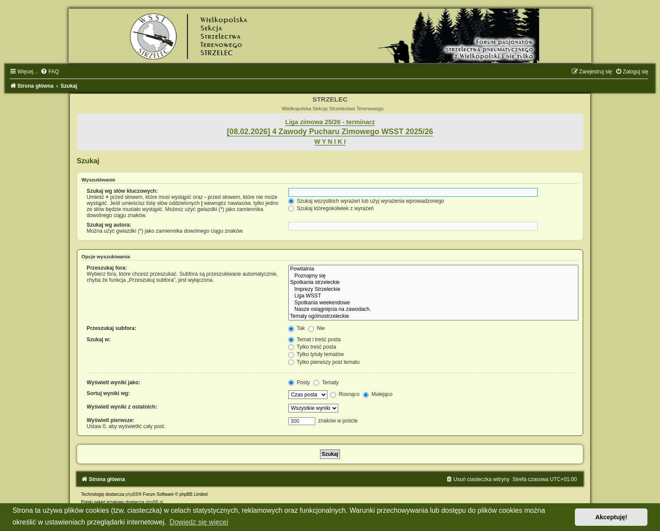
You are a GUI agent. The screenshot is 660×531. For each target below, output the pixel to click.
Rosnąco (345, 394)
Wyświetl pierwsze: (111, 420)
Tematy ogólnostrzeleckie (433, 316)
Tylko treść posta (312, 347)
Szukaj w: (99, 339)
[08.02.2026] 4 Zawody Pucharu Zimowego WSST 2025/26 (330, 131)
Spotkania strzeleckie (433, 282)
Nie (316, 328)
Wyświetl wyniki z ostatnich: (122, 407)
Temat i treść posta (314, 339)
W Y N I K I (330, 141)
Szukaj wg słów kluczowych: (122, 191)
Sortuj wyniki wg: (108, 393)
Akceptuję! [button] (611, 517)
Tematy (326, 382)
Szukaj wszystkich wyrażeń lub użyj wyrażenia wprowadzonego (366, 201)
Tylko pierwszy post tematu (324, 362)
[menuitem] (49, 72)
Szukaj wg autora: (109, 225)
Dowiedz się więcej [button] (198, 522)
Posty (299, 382)
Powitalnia (433, 269)
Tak (296, 328)
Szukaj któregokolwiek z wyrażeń (331, 208)
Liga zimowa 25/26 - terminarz (330, 122)
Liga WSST (433, 296)
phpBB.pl (154, 502)
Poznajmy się (433, 276)
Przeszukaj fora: (107, 268)
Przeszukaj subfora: (111, 328)
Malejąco (378, 394)
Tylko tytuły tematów (316, 354)
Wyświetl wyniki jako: (113, 382)
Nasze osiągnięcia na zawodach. (433, 309)
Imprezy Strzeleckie (433, 289)
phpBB (132, 494)
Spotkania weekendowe (433, 303)
